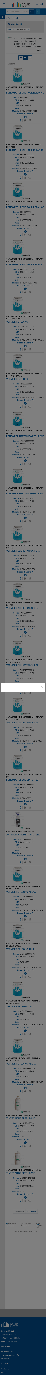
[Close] (41, 686)
